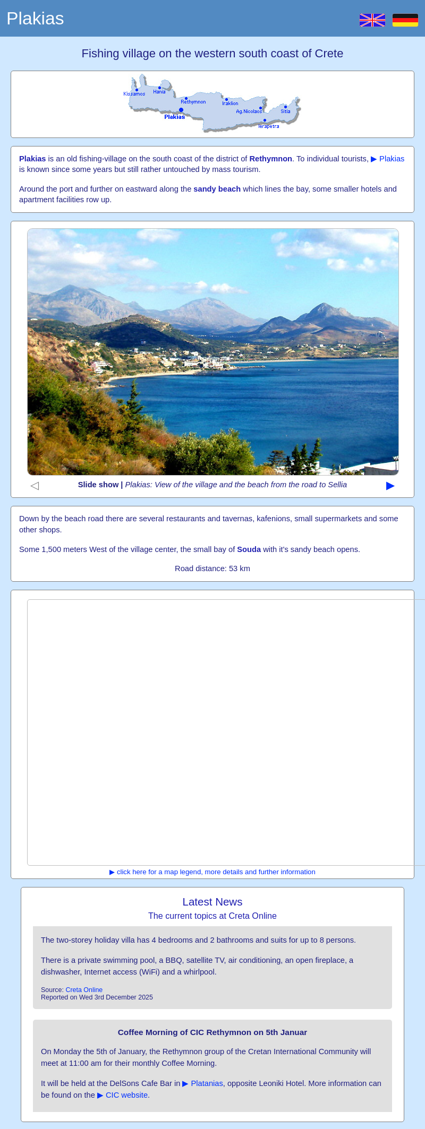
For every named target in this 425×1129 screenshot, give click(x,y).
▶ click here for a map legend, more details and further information (212, 872)
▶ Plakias (387, 158)
